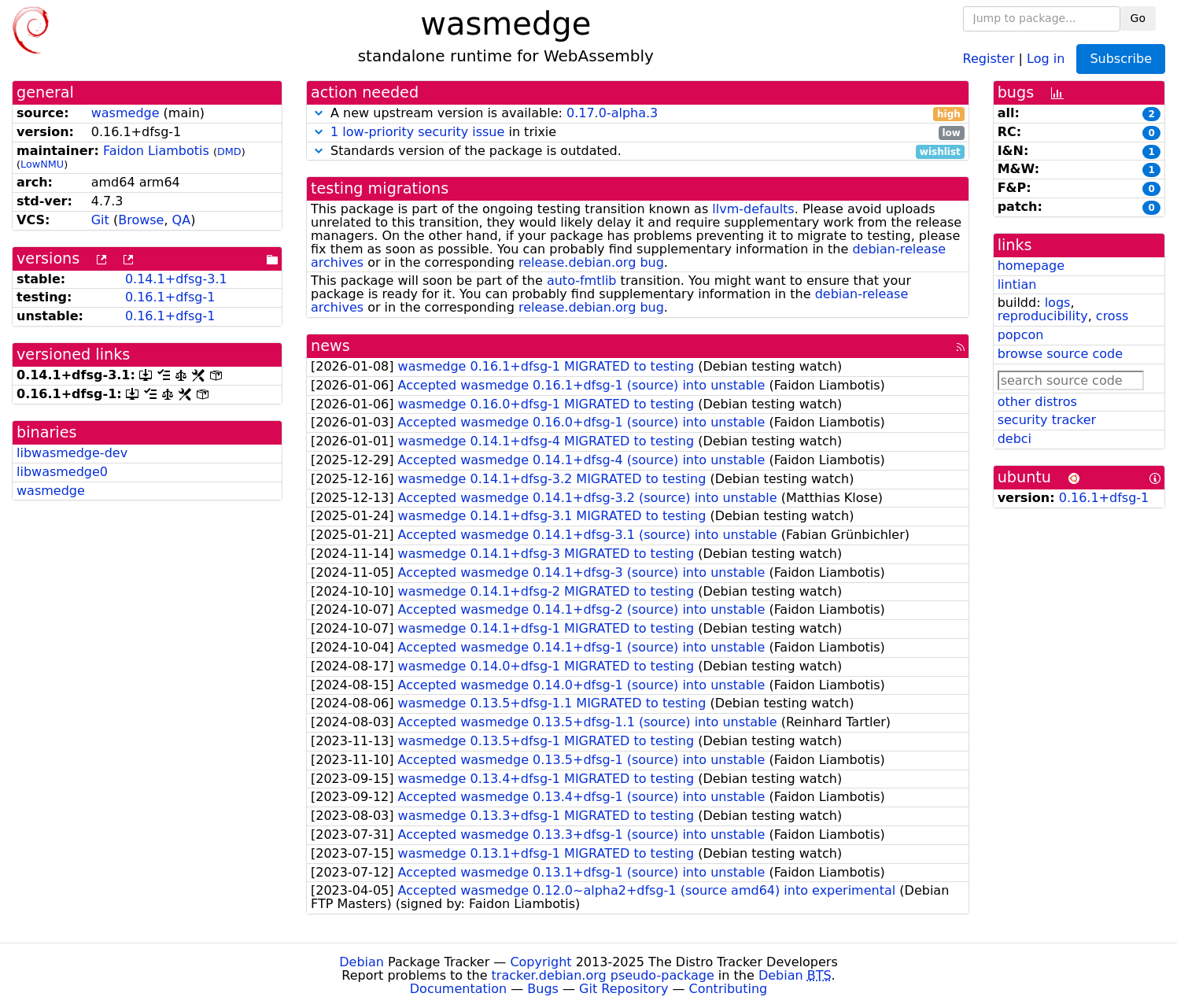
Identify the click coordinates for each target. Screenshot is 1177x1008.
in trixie (638, 132)
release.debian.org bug (591, 262)
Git (100, 219)
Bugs (543, 988)
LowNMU (42, 164)
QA (181, 219)
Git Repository (623, 988)
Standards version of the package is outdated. (638, 151)
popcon (1021, 334)
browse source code (1060, 353)
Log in (1045, 57)
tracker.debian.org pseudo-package (603, 975)
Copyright (540, 961)
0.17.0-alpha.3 (612, 112)
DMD (229, 151)
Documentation (458, 988)
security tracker (1047, 419)
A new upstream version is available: (638, 113)
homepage (1031, 265)
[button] (319, 112)
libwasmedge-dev (72, 452)
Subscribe (1121, 58)
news (330, 346)
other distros (1037, 401)
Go (1138, 18)
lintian (1017, 284)
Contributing (728, 988)
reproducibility (1043, 315)
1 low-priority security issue (417, 131)
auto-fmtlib (582, 280)
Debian (361, 961)
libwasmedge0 (62, 471)
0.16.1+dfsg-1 (170, 297)
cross (1112, 315)
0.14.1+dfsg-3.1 (176, 278)
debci (1014, 438)
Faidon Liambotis (156, 150)
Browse (141, 219)
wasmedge (125, 112)
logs (1058, 302)
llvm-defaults (753, 208)
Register (989, 57)
